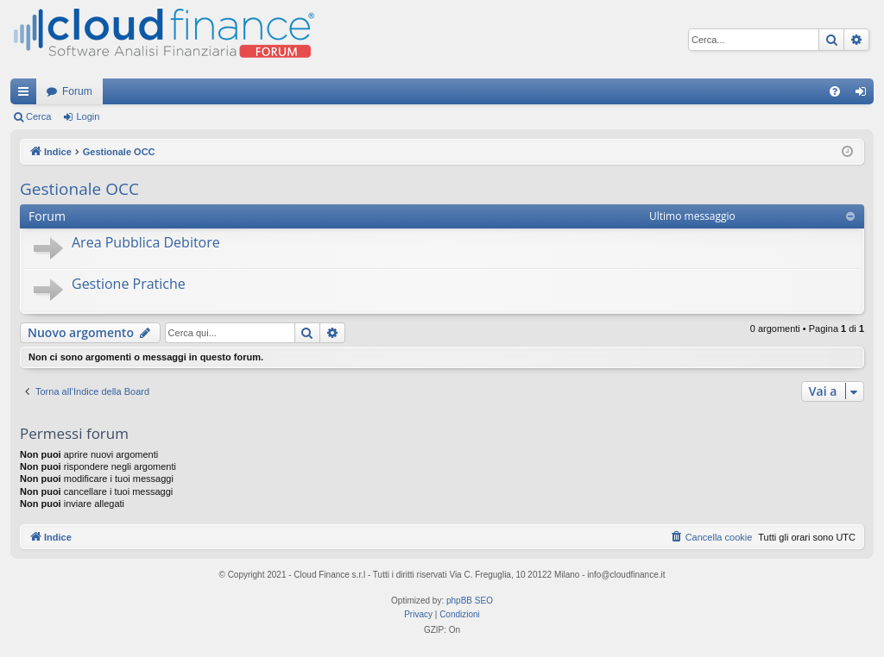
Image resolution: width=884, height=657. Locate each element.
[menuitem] (835, 91)
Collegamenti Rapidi (26, 94)
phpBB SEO (469, 600)
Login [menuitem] (865, 94)
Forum (77, 91)
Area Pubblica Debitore (146, 242)
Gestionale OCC (79, 189)
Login (87, 116)
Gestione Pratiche (129, 283)
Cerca (38, 116)
